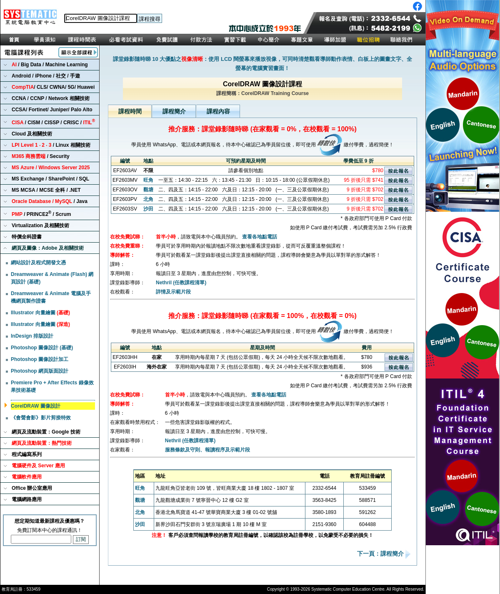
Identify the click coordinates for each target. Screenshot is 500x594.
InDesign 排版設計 (32, 336)
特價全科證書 (27, 237)
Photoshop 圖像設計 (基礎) (42, 348)
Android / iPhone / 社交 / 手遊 (46, 76)
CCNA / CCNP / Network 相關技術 (51, 98)
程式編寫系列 (27, 454)
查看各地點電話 (259, 237)
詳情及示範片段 (173, 292)
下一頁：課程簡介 (381, 554)
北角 (148, 199)
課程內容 (218, 111)
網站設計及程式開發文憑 (38, 263)
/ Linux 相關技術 (51, 145)
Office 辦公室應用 (32, 488)
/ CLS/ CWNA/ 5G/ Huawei (53, 87)
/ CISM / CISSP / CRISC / (53, 121)
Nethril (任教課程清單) (181, 283)
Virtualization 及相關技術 (40, 225)
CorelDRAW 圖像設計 (35, 406)
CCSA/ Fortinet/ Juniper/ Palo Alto (52, 110)
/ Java (50, 201)
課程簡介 (174, 111)
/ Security (41, 156)
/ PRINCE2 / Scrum (41, 213)
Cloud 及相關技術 (32, 134)
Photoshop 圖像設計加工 (39, 359)
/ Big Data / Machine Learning (50, 65)
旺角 (148, 180)
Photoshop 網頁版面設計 (39, 371)
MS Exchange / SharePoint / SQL (50, 179)
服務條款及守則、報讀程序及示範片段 (207, 450)
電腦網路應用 (27, 499)
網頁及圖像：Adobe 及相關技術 (48, 248)
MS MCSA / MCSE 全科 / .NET (46, 190)
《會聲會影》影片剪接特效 (41, 418)
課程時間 (130, 111)
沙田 (148, 209)
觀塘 (148, 190)
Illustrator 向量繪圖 (40, 313)
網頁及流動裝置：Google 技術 (46, 432)
